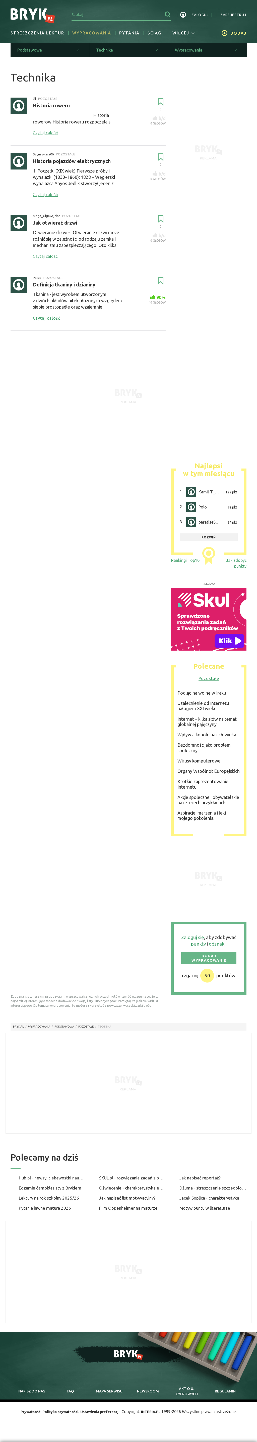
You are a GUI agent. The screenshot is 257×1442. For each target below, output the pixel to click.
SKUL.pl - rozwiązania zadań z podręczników (132, 1180)
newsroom (148, 1396)
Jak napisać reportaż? (200, 1180)
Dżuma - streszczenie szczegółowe (212, 1191)
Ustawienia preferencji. (103, 1420)
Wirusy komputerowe (199, 763)
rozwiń (209, 540)
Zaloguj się (192, 940)
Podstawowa (64, 1029)
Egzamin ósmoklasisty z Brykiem (50, 1191)
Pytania (129, 33)
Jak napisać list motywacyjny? (127, 1201)
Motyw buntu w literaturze (204, 1211)
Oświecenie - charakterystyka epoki (132, 1191)
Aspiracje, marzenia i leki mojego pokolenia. (201, 819)
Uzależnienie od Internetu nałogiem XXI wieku (203, 709)
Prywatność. (24, 1420)
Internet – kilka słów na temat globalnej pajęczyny (207, 724)
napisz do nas (31, 1396)
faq (70, 1396)
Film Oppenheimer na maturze (128, 1211)
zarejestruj (233, 15)
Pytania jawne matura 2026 (45, 1211)
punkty (198, 947)
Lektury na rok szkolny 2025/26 (49, 1201)
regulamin (225, 1396)
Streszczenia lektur (37, 33)
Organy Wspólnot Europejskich (208, 774)
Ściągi (155, 33)
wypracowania (39, 1029)
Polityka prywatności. (58, 1420)
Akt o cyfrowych (186, 1396)
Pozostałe (209, 682)
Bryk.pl (18, 1029)
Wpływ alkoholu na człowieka (206, 737)
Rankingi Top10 (185, 563)
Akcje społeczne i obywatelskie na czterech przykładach (208, 803)
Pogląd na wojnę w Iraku (201, 695)
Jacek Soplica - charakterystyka (209, 1201)
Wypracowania (91, 33)
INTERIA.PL (157, 1420)
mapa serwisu (109, 1396)
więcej (183, 33)
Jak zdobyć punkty (236, 566)
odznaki (217, 947)
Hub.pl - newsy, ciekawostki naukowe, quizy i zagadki (52, 1180)
